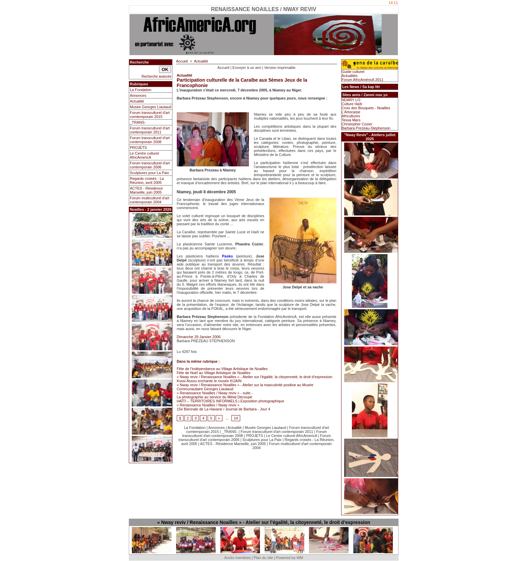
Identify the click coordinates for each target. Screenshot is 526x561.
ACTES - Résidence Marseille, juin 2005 (146, 190)
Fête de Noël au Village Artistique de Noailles (214, 373)
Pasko (227, 256)
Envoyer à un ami (246, 68)
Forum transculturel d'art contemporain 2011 (150, 130)
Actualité (137, 101)
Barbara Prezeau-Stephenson (365, 128)
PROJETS (138, 148)
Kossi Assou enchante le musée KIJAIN (209, 381)
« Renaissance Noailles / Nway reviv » (208, 405)
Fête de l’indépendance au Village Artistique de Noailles (222, 369)
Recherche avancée (156, 76)
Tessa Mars (350, 120)
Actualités (349, 76)
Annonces (138, 95)
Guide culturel (352, 72)
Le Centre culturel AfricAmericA (144, 155)
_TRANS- (138, 122)
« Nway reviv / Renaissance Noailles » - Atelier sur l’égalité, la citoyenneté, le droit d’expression (254, 377)
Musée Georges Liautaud (150, 107)
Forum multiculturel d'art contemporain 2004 (149, 200)
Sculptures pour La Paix (149, 173)
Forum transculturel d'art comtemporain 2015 (150, 115)
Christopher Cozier (356, 124)
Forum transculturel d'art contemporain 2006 (150, 165)
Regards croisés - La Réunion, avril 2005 (147, 180)
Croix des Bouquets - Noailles (365, 108)
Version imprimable (280, 68)
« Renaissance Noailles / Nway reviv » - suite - (215, 393)
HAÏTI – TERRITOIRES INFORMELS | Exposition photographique (230, 401)
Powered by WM (289, 558)
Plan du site (263, 558)
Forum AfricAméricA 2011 (362, 80)
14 (236, 418)
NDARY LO (350, 100)
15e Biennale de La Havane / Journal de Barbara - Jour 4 (223, 409)
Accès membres (237, 558)
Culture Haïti (351, 104)
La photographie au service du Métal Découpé (214, 397)
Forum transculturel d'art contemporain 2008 (150, 140)
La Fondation (140, 90)
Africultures (350, 116)
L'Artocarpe (350, 112)
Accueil (182, 61)
